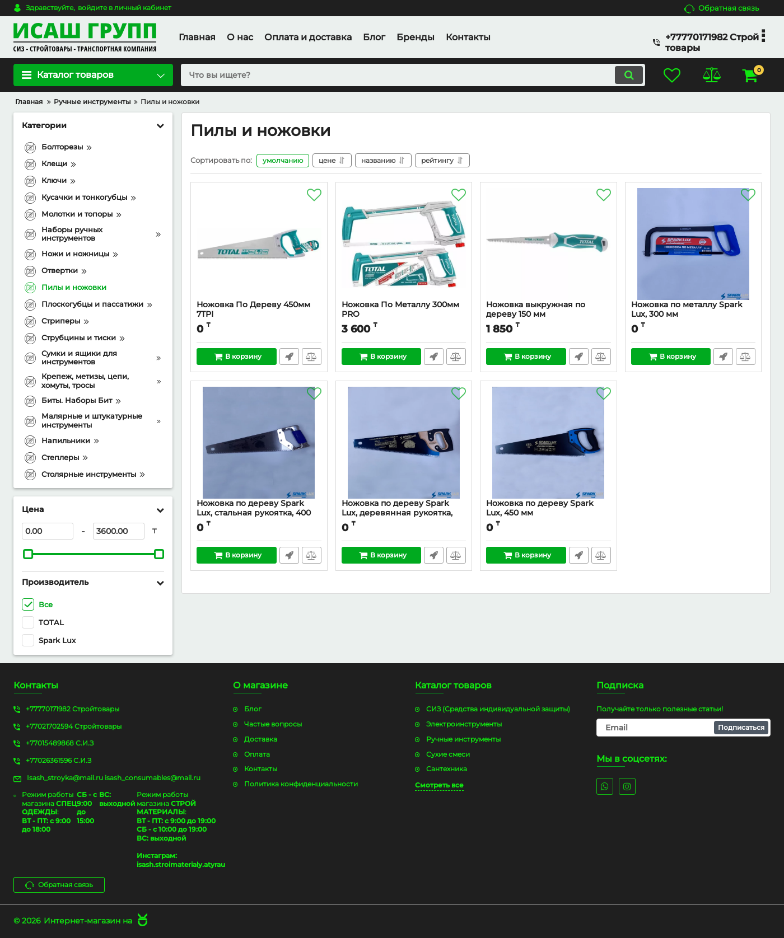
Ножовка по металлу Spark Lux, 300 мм (693, 314)
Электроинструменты (464, 724)
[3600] (118, 531)
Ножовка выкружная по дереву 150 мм (548, 314)
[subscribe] (683, 728)
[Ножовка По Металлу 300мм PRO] (404, 244)
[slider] (28, 554)
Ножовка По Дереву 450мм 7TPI (259, 314)
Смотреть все (439, 785)
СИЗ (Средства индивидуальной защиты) (498, 709)
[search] (413, 75)
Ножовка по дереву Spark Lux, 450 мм (548, 513)
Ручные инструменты (463, 739)
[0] (47, 531)
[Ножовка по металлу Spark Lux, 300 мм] (693, 244)
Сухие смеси (448, 754)
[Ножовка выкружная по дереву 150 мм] (548, 244)
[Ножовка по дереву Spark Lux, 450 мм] (548, 443)
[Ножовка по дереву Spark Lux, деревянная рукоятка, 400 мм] (404, 443)
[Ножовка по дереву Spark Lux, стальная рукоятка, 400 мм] (259, 443)
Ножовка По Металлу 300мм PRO (404, 314)
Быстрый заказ (289, 356)
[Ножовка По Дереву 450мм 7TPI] (259, 244)
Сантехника (446, 769)
